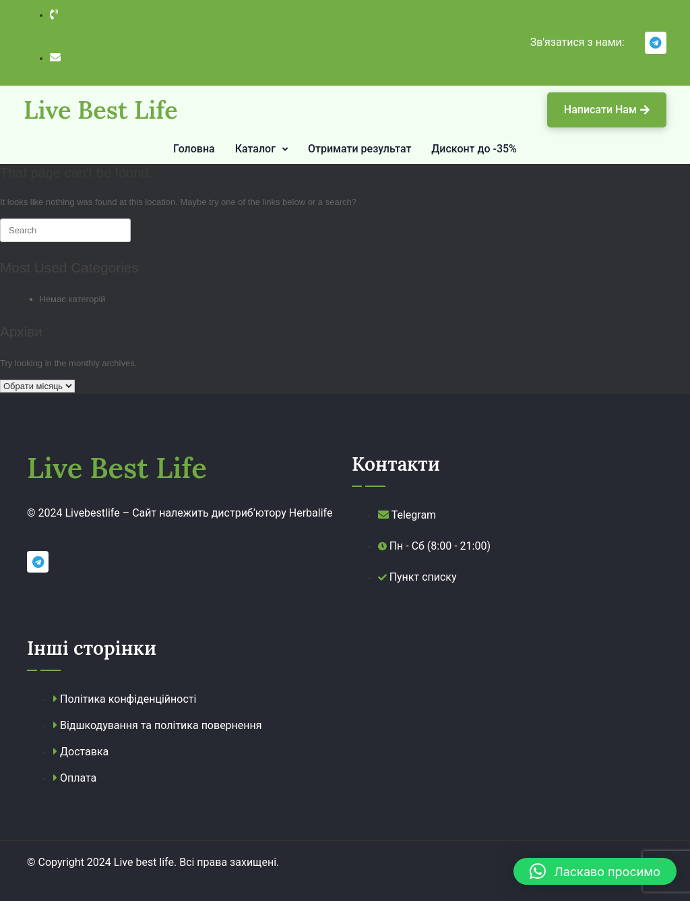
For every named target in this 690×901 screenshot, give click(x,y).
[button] (595, 871)
